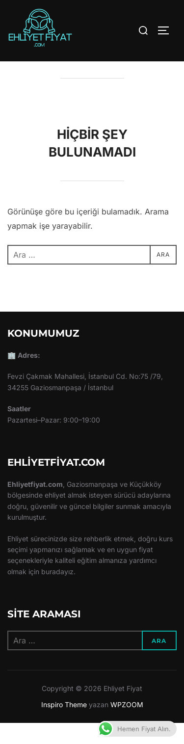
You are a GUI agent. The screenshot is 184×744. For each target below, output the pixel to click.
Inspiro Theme (64, 725)
